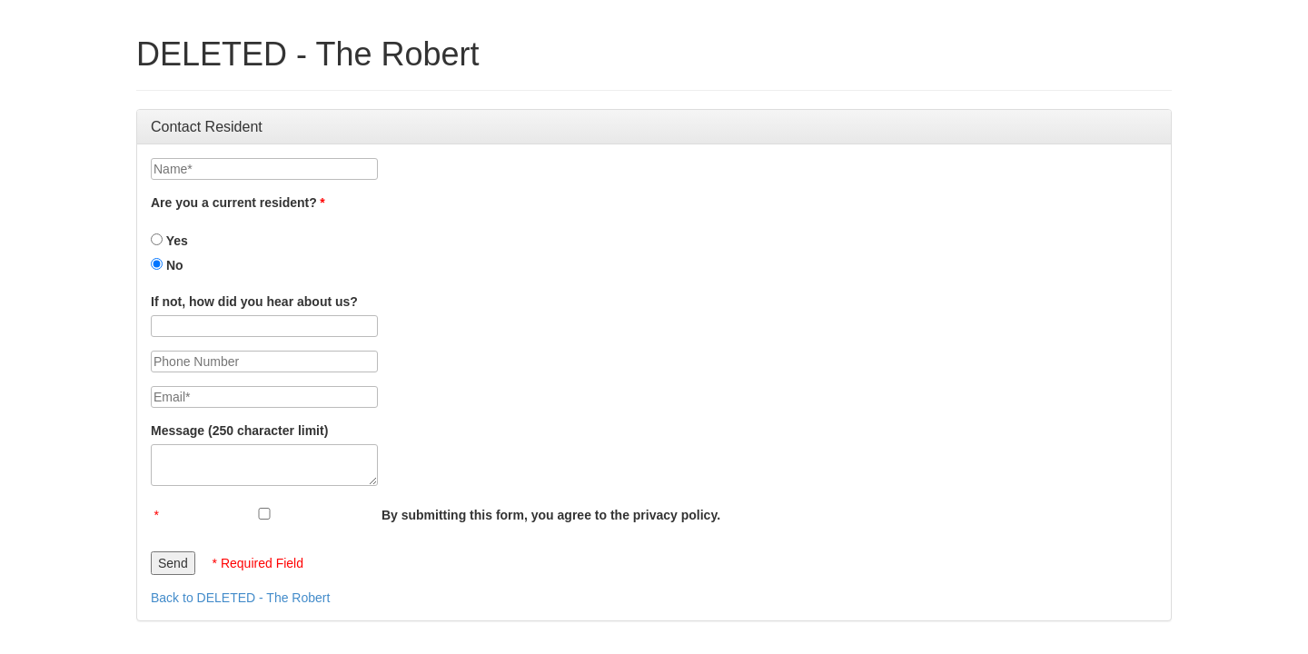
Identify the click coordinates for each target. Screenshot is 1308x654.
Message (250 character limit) (239, 430)
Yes (169, 240)
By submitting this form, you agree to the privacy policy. (551, 515)
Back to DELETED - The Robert (240, 597)
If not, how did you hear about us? (254, 301)
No (167, 265)
